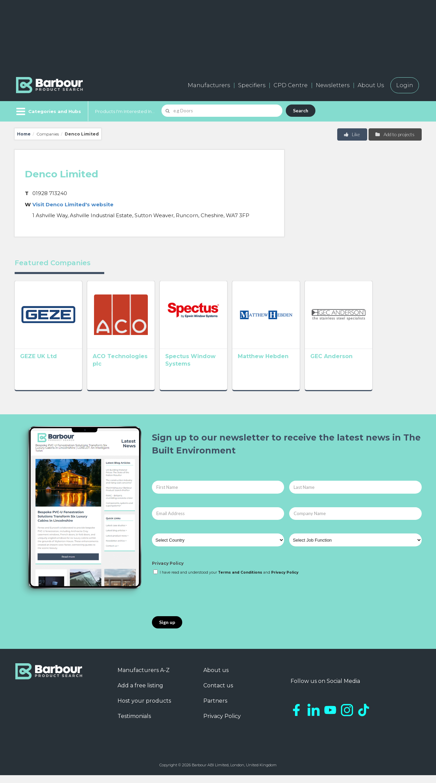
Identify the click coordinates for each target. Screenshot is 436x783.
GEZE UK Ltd (38, 366)
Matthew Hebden (292, 366)
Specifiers (251, 85)
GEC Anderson (371, 366)
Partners (215, 708)
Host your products (144, 708)
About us (216, 678)
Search (300, 110)
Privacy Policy (168, 571)
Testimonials (134, 724)
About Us (371, 85)
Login (404, 85)
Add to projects (395, 134)
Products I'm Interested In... (125, 111)
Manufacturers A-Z (144, 678)
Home (24, 134)
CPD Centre (291, 85)
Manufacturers (209, 85)
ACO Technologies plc (135, 366)
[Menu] (48, 111)
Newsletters (332, 85)
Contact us (218, 693)
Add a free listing (140, 693)
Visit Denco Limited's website (72, 204)
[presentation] (203, 604)
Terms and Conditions (240, 580)
